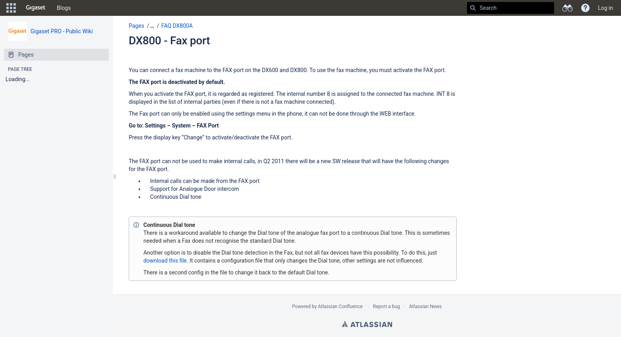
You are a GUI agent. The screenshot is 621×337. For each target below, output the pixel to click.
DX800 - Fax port (169, 40)
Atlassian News (425, 306)
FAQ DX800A (176, 26)
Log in (605, 8)
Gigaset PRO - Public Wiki (61, 31)
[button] (11, 8)
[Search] (473, 8)
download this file (165, 260)
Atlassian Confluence (340, 306)
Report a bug (386, 306)
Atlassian (367, 324)
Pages (136, 26)
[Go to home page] (35, 8)
